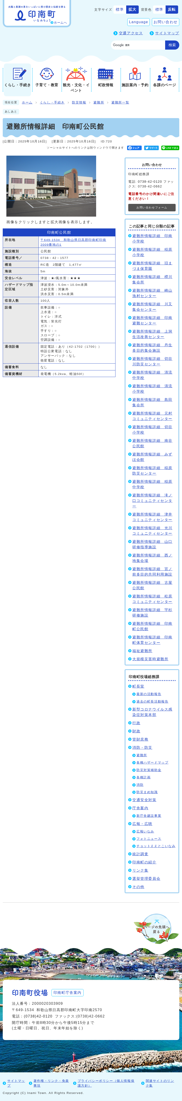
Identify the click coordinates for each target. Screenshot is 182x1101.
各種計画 (143, 777)
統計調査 (140, 854)
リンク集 (140, 870)
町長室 (138, 686)
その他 (138, 887)
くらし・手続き (52, 102)
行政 (136, 723)
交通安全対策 (144, 800)
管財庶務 (140, 739)
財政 (136, 731)
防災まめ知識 (147, 792)
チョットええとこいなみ (156, 846)
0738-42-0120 (150, 181)
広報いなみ (145, 831)
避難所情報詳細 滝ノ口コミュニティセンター (152, 500)
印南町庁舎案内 (68, 993)
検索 (172, 45)
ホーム (27, 102)
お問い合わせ (166, 22)
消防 (140, 785)
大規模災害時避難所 (150, 659)
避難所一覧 (120, 102)
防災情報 (79, 102)
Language (138, 22)
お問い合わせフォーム (151, 207)
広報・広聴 (142, 824)
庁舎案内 (140, 808)
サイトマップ (167, 33)
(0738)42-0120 (38, 1016)
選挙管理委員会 (146, 879)
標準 (120, 9)
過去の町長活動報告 (152, 701)
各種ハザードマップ (152, 762)
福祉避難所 (142, 651)
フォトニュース (148, 838)
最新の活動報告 (148, 694)
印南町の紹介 (144, 862)
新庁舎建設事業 (148, 816)
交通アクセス (131, 33)
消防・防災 (142, 747)
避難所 (98, 102)
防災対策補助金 (148, 770)
